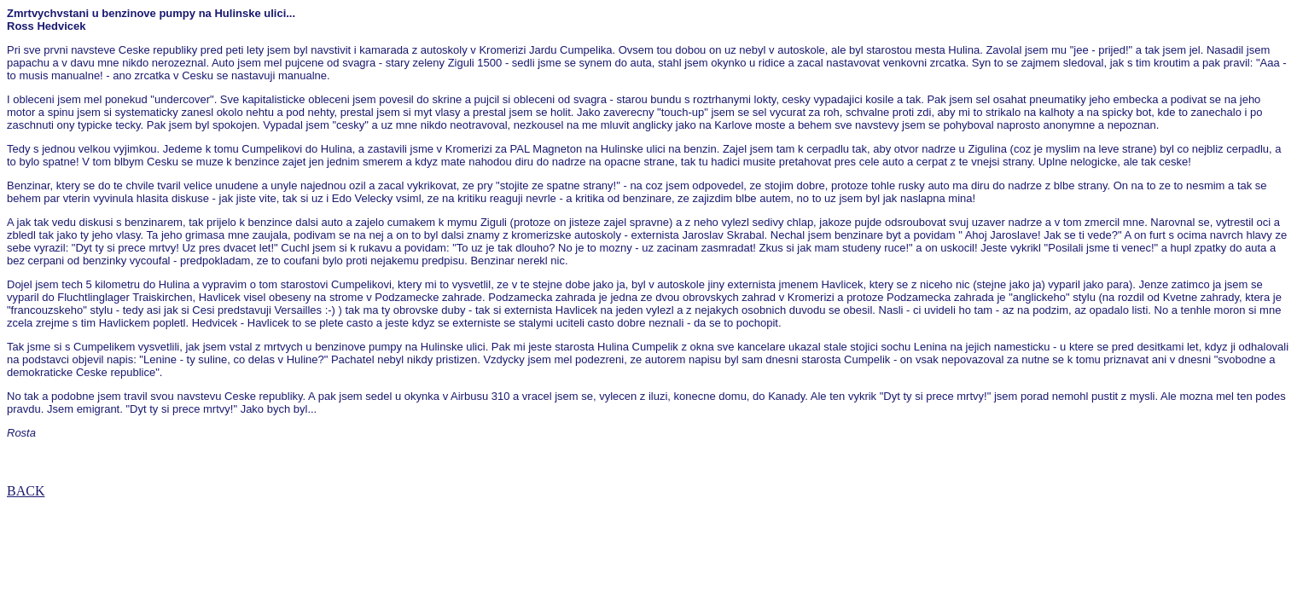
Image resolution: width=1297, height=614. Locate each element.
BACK (25, 491)
